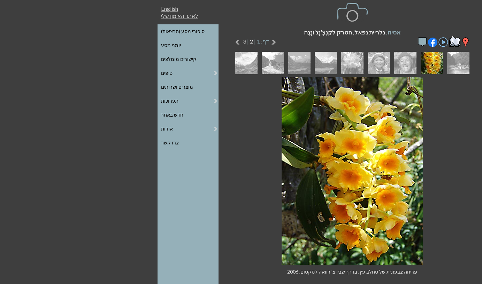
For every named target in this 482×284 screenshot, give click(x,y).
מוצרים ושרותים (66, 87)
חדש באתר (61, 115)
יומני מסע (60, 45)
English (58, 9)
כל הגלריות (421, 31)
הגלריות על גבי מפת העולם (405, 45)
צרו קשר (59, 142)
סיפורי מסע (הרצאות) (71, 31)
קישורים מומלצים (67, 59)
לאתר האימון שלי (68, 16)
